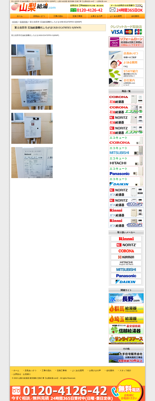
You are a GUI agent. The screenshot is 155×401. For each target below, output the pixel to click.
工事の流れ (58, 16)
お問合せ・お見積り (22, 374)
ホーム (20, 16)
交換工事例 (77, 16)
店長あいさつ (39, 16)
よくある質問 (116, 16)
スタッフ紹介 (125, 370)
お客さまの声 (96, 16)
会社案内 (135, 16)
